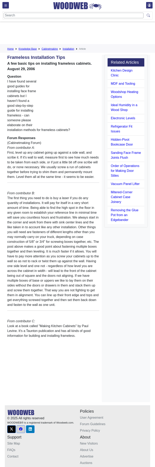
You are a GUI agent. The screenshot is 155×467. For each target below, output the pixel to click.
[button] (11, 429)
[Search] (73, 15)
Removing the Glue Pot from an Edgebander (124, 215)
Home (10, 49)
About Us (86, 450)
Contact (12, 456)
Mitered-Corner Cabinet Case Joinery (122, 197)
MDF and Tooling (123, 83)
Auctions (86, 463)
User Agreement (91, 417)
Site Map (13, 443)
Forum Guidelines (92, 424)
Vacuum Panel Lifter (125, 184)
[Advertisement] (80, 33)
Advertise (86, 456)
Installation (68, 49)
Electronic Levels (123, 118)
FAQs (11, 450)
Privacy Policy (90, 430)
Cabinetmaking (50, 49)
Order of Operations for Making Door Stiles (125, 170)
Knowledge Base (28, 49)
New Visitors (89, 443)
